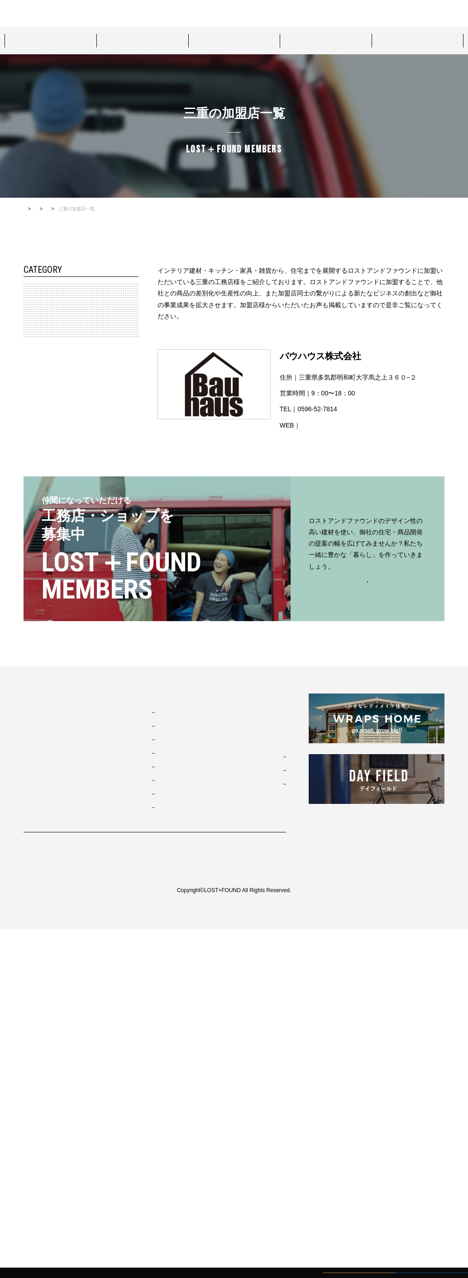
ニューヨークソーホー (170, 1115)
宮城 (35, 334)
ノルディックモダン (167, 1142)
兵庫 (35, 583)
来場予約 (203, 13)
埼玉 (35, 396)
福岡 (35, 707)
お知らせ (235, 1046)
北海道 (38, 313)
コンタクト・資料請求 (254, 1090)
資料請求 (355, 13)
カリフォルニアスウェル (172, 1074)
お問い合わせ (239, 13)
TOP (30, 1046)
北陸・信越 (39, 417)
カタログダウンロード (422, 13)
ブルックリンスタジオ (170, 1061)
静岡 (35, 541)
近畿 (31, 562)
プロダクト (142, 40)
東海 (31, 458)
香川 (35, 644)
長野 (35, 437)
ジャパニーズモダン (167, 1156)
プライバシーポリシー (51, 1203)
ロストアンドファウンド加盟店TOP (85, 208)
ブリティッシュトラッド (172, 1129)
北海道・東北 (42, 293)
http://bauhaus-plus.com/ (335, 425)
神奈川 (38, 375)
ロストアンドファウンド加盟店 (418, 40)
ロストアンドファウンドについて (142, 13)
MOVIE (233, 1068)
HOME (30, 208)
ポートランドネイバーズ (172, 1101)
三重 (35, 521)
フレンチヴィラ (162, 1088)
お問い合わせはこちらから (367, 930)
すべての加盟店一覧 (153, 208)
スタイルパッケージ (50, 40)
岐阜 (35, 500)
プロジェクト (234, 40)
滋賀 (35, 603)
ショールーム (326, 40)
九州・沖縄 (39, 686)
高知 (35, 665)
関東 (31, 355)
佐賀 (35, 728)
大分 (35, 748)
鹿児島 (38, 769)
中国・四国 (39, 624)
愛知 (35, 479)
